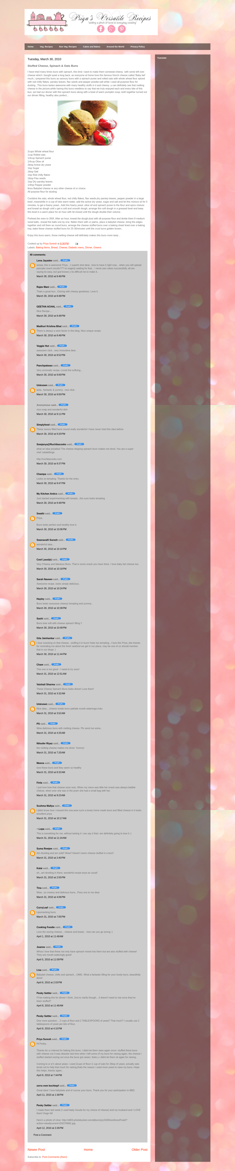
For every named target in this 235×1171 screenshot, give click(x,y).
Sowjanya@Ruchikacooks (51, 444)
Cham (40, 664)
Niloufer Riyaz (45, 743)
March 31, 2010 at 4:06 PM (51, 897)
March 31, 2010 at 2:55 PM (51, 877)
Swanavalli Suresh (47, 540)
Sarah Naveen (44, 579)
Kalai (39, 868)
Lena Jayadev (44, 260)
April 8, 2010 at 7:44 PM (49, 1075)
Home (31, 46)
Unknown (42, 385)
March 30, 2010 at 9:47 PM (51, 483)
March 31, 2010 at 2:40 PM (51, 857)
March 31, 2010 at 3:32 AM (51, 693)
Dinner (88, 247)
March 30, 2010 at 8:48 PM (51, 296)
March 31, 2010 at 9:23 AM (51, 795)
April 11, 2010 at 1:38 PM (50, 1095)
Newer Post (36, 1149)
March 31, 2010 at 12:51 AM (51, 674)
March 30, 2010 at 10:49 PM (52, 627)
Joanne (41, 947)
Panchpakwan (45, 365)
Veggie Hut (43, 346)
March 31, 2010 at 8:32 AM (51, 772)
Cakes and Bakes (91, 46)
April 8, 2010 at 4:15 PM (49, 1028)
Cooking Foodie (46, 927)
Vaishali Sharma (46, 684)
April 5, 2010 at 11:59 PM (50, 959)
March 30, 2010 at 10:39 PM (52, 608)
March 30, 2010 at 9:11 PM (51, 414)
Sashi (40, 618)
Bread (54, 247)
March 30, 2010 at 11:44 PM (52, 654)
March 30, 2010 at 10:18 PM (52, 568)
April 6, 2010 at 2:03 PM (49, 982)
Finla (39, 782)
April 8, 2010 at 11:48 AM (50, 1005)
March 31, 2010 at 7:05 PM (51, 916)
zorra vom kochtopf (48, 1085)
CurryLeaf (42, 907)
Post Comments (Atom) (54, 1157)
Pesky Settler (44, 993)
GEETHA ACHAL (46, 306)
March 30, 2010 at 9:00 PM (51, 374)
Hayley (40, 599)
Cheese (63, 247)
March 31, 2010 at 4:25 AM (51, 733)
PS (38, 723)
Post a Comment (42, 1135)
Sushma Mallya (45, 806)
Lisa (39, 970)
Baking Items (43, 247)
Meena (40, 763)
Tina (39, 888)
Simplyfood (43, 424)
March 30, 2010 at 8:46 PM (51, 276)
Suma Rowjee (44, 848)
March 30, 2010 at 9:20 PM (51, 434)
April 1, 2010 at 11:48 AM (50, 936)
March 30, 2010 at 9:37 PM (51, 463)
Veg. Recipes (46, 46)
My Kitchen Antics (47, 493)
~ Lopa (40, 829)
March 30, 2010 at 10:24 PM (52, 588)
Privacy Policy (138, 46)
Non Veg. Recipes (68, 46)
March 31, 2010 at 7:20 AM (51, 752)
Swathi (40, 513)
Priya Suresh (44, 1039)
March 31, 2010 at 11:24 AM (51, 838)
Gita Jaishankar (45, 638)
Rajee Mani (43, 287)
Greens (97, 247)
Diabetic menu (76, 247)
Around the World (115, 46)
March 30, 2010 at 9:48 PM (51, 503)
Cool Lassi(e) (44, 559)
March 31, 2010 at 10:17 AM (51, 818)
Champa (41, 474)
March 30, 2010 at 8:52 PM (51, 355)
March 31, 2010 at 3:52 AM (51, 713)
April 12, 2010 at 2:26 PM (50, 1128)
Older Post (139, 1149)
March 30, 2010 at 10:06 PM (52, 529)
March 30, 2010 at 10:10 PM (52, 549)
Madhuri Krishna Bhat (49, 326)
